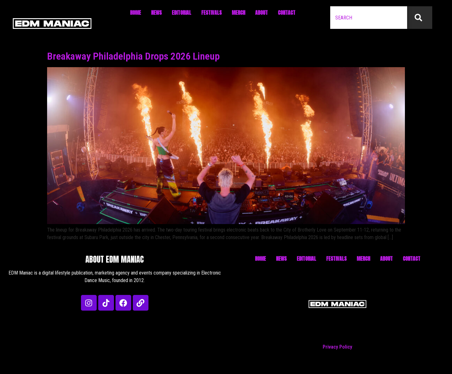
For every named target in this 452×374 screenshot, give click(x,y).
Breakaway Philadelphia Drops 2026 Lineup (133, 56)
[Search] (419, 17)
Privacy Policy (337, 347)
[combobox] (368, 17)
